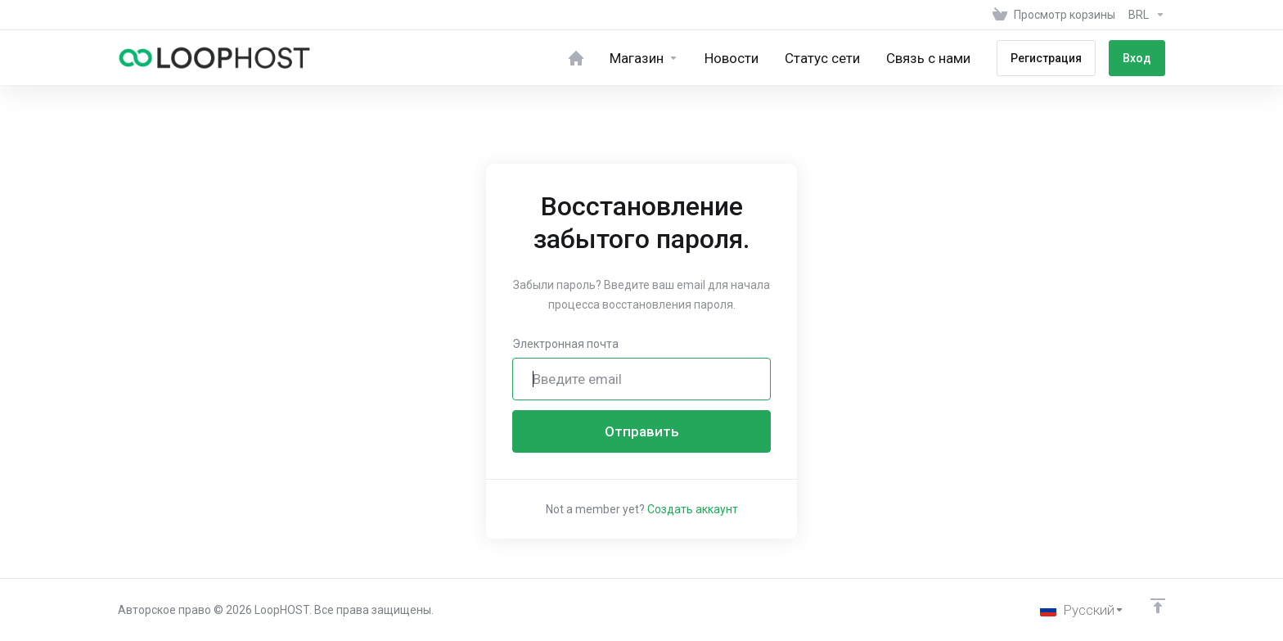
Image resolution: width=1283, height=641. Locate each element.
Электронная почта (565, 343)
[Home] (576, 57)
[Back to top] (1157, 606)
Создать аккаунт (692, 509)
